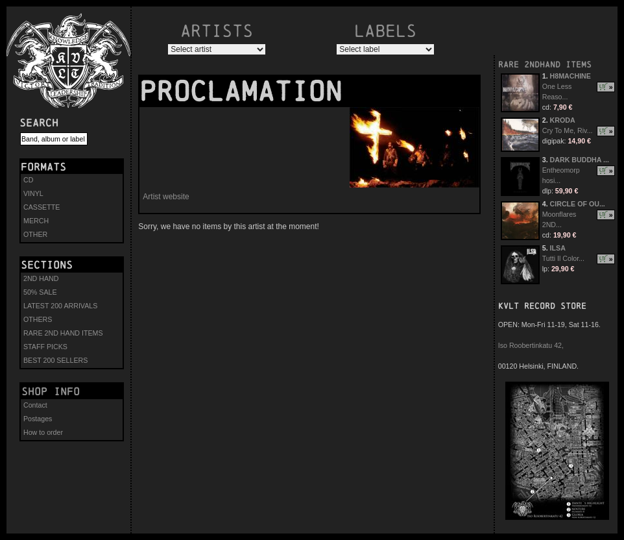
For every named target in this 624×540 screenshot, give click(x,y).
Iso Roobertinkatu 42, (531, 345)
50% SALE (40, 292)
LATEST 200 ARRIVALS (60, 306)
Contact (35, 405)
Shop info (50, 391)
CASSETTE (41, 207)
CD (28, 180)
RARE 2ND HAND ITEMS (63, 333)
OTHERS (37, 319)
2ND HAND (40, 278)
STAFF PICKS (45, 346)
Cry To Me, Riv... (567, 130)
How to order (43, 432)
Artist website (166, 196)
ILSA (558, 248)
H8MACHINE (570, 76)
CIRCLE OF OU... (577, 204)
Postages (37, 419)
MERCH (36, 221)
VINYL (33, 193)
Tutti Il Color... (563, 258)
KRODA (562, 120)
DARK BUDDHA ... (579, 160)
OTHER (35, 234)
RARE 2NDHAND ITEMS (545, 64)
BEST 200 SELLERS (55, 360)
